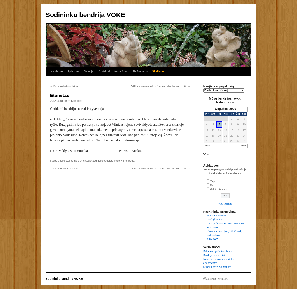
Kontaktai (104, 71)
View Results (225, 203)
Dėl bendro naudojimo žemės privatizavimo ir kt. (160, 86)
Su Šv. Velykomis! (216, 215)
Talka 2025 (212, 239)
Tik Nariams (140, 71)
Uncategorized (88, 160)
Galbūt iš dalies (218, 189)
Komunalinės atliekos (64, 86)
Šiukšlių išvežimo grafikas (217, 266)
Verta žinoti (121, 71)
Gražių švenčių (214, 219)
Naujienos (57, 71)
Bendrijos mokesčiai (214, 255)
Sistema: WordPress (218, 278)
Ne (211, 185)
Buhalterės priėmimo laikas (217, 251)
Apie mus (73, 71)
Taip (212, 181)
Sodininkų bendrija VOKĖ (85, 14)
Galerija (89, 71)
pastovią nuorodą (124, 160)
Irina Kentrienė (73, 100)
